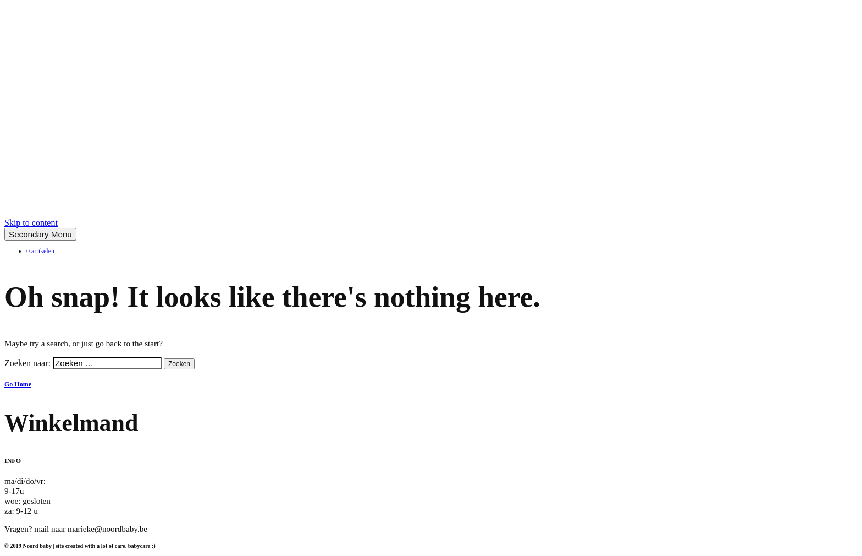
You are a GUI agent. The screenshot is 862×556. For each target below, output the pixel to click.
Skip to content (31, 222)
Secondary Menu (40, 234)
